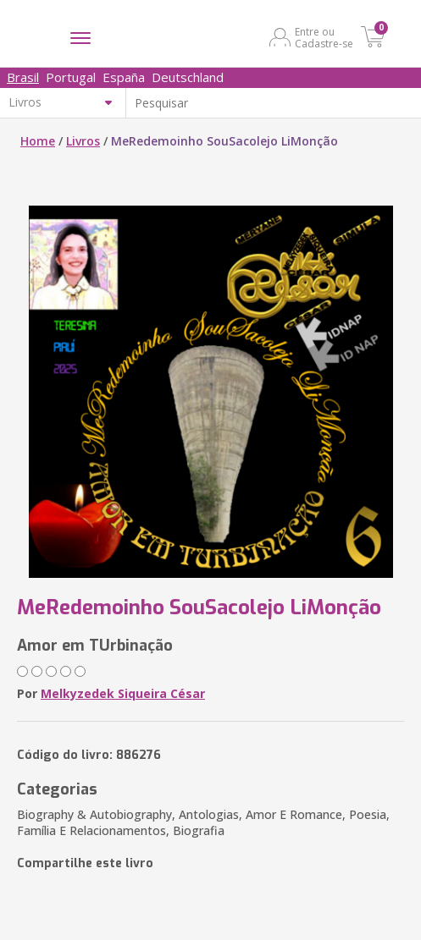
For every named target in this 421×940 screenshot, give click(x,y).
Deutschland (188, 77)
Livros (83, 141)
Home (37, 141)
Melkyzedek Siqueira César (123, 693)
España (123, 77)
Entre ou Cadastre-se (324, 37)
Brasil (23, 77)
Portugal (71, 77)
